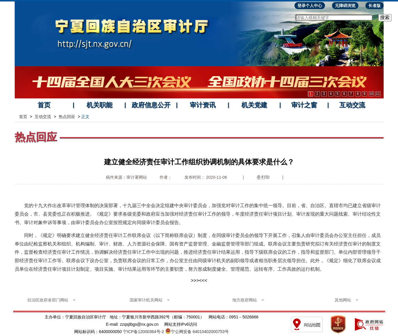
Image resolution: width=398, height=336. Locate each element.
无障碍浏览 (345, 5)
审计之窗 (304, 105)
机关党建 (254, 105)
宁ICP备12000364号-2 (143, 331)
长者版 (374, 5)
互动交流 (352, 105)
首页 (44, 105)
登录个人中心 (309, 5)
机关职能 (99, 105)
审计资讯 (203, 105)
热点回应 (67, 116)
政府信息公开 (151, 105)
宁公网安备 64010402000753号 (200, 331)
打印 (265, 177)
